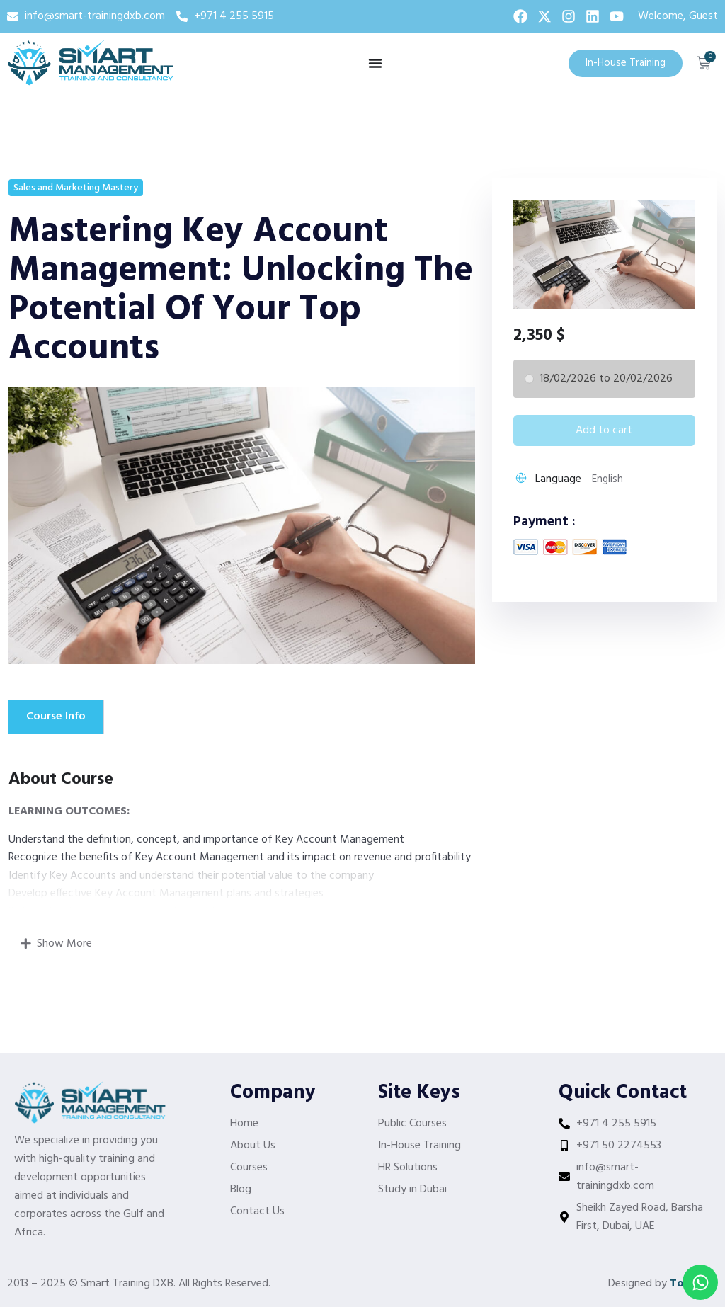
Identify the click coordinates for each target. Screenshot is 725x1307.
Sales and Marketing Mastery (75, 188)
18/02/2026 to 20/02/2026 (606, 379)
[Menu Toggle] (375, 63)
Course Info (56, 716)
